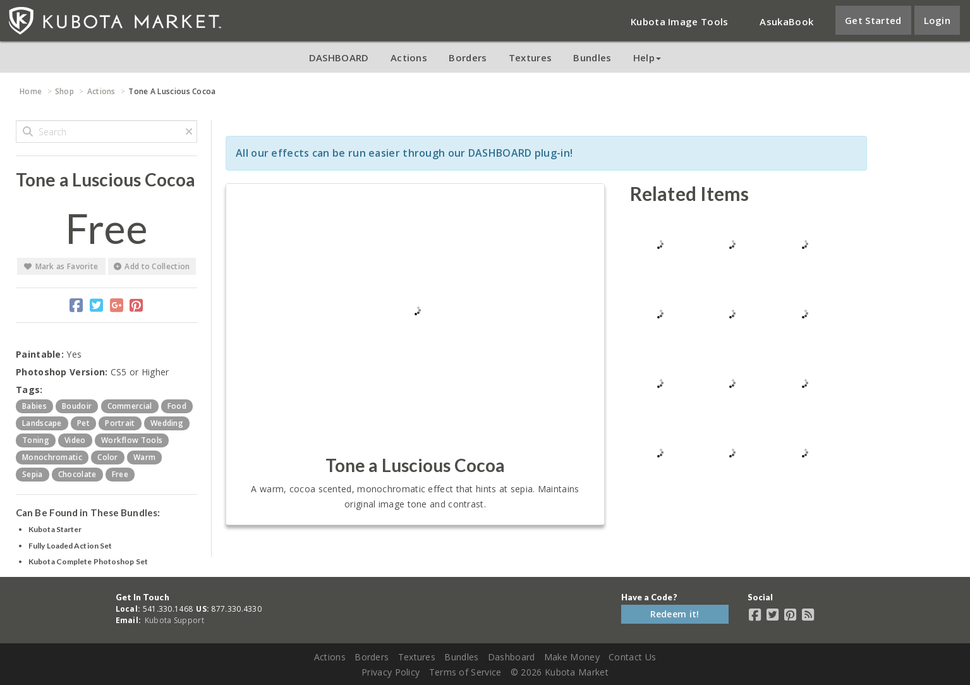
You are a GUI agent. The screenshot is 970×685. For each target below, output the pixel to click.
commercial (129, 406)
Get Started (873, 20)
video (75, 440)
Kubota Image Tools (679, 21)
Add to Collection (152, 266)
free (120, 474)
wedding (166, 423)
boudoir (77, 406)
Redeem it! (675, 614)
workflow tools (131, 440)
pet (83, 423)
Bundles (592, 57)
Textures (530, 57)
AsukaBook (786, 21)
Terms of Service (465, 672)
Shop (64, 91)
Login (937, 20)
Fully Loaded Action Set (70, 545)
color (107, 457)
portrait (120, 423)
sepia (32, 474)
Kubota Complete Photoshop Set (88, 561)
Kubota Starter (55, 529)
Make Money (572, 657)
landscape (42, 423)
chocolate (77, 474)
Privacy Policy (390, 672)
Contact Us (632, 657)
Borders (468, 57)
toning (35, 440)
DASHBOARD (339, 57)
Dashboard (511, 657)
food (176, 406)
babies (34, 406)
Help (647, 57)
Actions (409, 57)
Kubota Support (174, 620)
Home (31, 91)
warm (144, 457)
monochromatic (52, 457)
